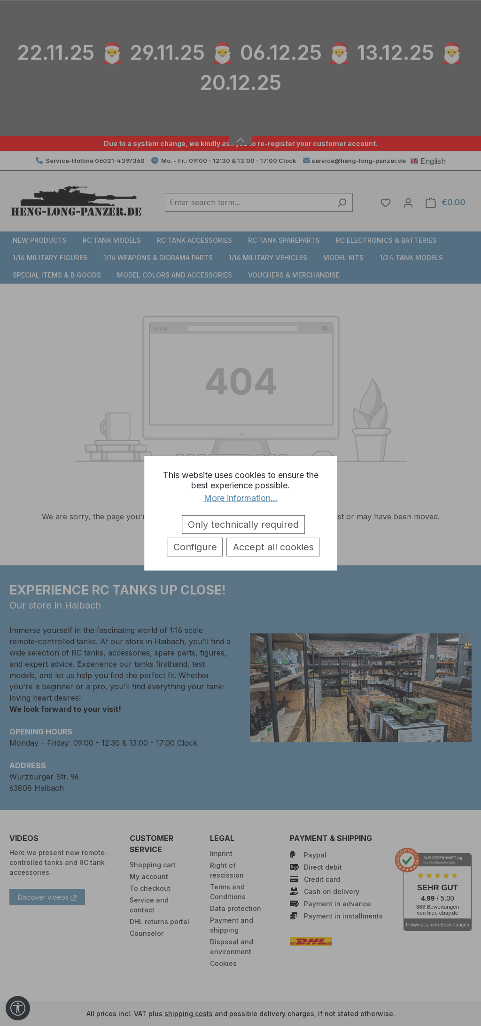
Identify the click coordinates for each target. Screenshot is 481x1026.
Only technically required (243, 524)
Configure (195, 547)
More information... (241, 498)
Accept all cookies (273, 547)
